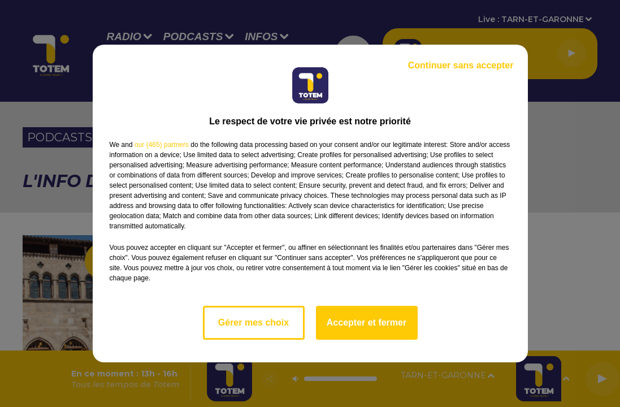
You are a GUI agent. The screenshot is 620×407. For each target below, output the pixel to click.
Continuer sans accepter (461, 65)
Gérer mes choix (253, 322)
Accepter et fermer (366, 322)
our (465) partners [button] (162, 145)
